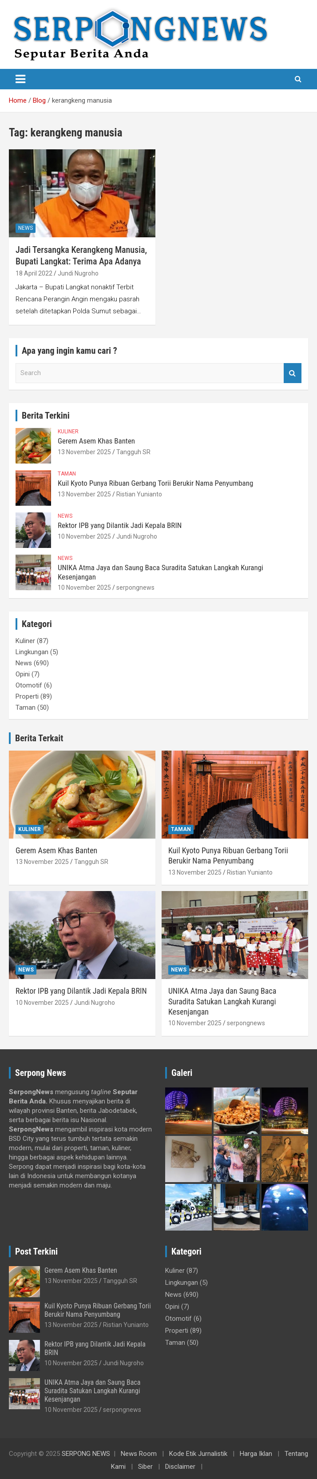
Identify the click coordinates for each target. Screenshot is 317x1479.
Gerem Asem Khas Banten (96, 440)
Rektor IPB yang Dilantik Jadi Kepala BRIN (120, 525)
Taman (67, 474)
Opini (23, 674)
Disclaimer (180, 1467)
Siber (145, 1467)
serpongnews (135, 587)
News (25, 228)
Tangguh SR (133, 452)
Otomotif (29, 685)
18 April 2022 (34, 273)
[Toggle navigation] (20, 79)
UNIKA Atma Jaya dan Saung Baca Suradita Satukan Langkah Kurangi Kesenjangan (222, 1001)
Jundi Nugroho (78, 273)
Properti (27, 696)
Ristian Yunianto (139, 494)
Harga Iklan (256, 1454)
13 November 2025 (84, 452)
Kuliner (68, 431)
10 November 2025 (84, 536)
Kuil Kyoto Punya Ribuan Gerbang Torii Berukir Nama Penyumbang (155, 483)
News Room (139, 1454)
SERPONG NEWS (86, 1454)
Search (292, 373)
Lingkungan (32, 652)
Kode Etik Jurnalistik (198, 1454)
